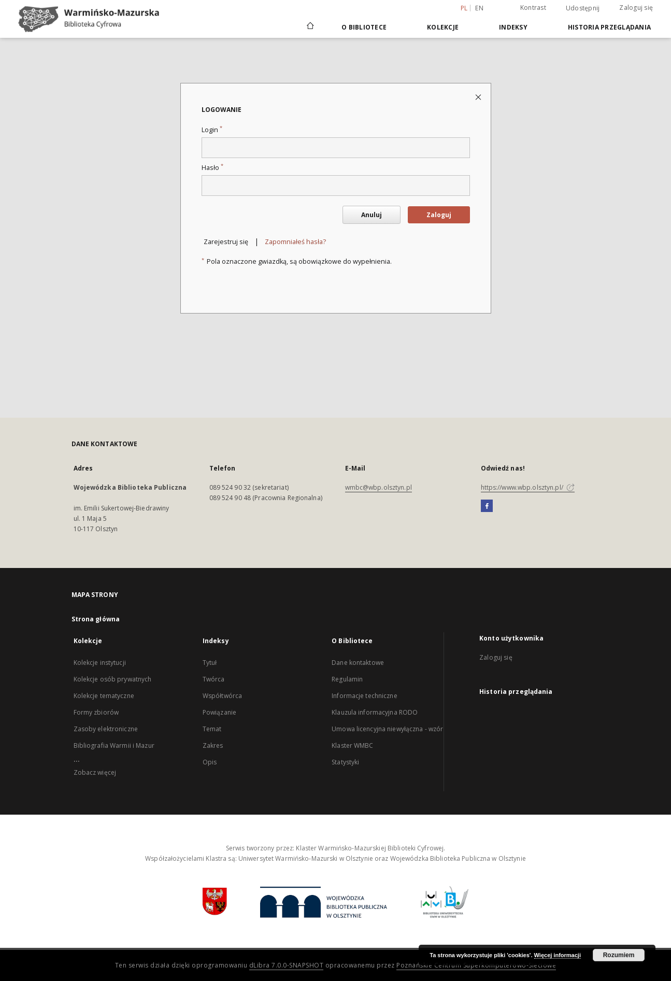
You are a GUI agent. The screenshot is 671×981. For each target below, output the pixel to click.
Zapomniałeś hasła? (295, 241)
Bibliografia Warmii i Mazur (114, 745)
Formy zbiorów (96, 712)
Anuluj (371, 214)
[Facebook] (487, 506)
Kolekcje (443, 27)
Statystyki (345, 762)
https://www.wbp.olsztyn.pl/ (528, 487)
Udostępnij (583, 8)
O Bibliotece (364, 27)
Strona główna (96, 619)
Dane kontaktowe (358, 662)
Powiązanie (219, 712)
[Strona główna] (309, 27)
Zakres (213, 745)
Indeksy (513, 27)
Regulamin (347, 679)
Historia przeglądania (609, 27)
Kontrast (533, 7)
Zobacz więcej (95, 772)
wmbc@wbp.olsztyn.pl (378, 487)
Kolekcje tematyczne (104, 695)
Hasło (212, 167)
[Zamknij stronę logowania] (479, 97)
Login (212, 129)
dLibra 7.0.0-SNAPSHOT (286, 965)
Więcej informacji (557, 955)
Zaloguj (438, 214)
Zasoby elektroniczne (106, 728)
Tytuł (210, 662)
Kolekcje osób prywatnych (113, 679)
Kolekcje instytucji (100, 662)
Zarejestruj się (226, 241)
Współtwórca (222, 695)
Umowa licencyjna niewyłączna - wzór (387, 728)
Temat (212, 728)
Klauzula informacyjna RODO (375, 712)
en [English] (479, 8)
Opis (210, 762)
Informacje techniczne (364, 695)
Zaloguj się (636, 7)
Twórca (214, 679)
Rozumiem (619, 955)
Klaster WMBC (352, 745)
